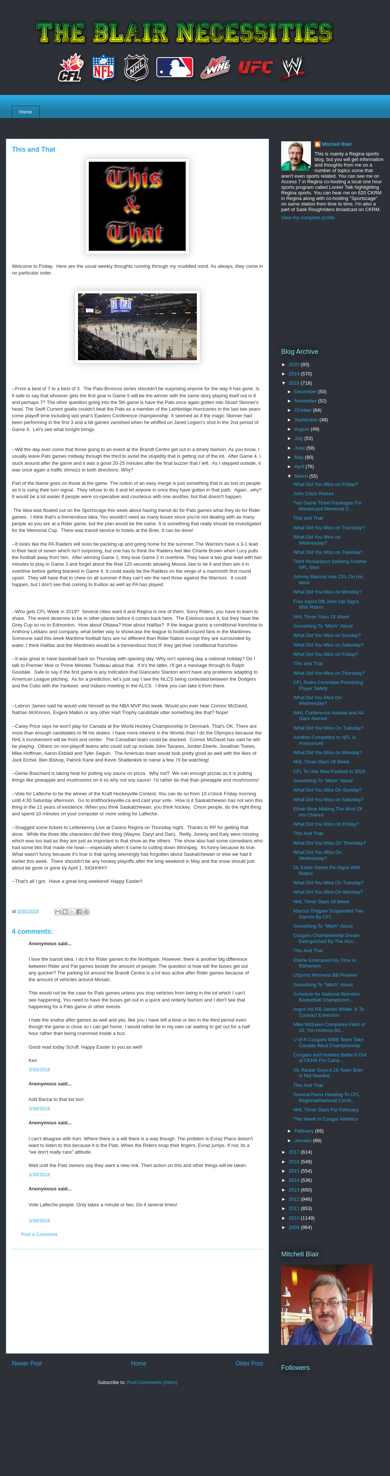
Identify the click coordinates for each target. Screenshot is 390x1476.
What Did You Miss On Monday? (328, 892)
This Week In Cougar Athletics (325, 1119)
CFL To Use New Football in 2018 (329, 771)
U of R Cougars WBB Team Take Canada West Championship (328, 1042)
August (303, 429)
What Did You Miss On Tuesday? (328, 728)
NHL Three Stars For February (325, 1109)
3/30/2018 (39, 1069)
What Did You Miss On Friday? (326, 824)
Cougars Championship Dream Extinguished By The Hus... (326, 938)
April (300, 466)
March (302, 476)
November (306, 401)
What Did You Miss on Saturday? (328, 645)
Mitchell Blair (337, 144)
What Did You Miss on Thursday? (328, 527)
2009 (295, 1227)
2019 (295, 374)
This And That (308, 833)
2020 (295, 364)
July (300, 438)
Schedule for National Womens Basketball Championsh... (326, 997)
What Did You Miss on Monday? (327, 592)
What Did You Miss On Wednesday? (317, 700)
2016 (295, 1161)
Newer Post (27, 1363)
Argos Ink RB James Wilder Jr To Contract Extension (328, 1012)
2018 (295, 383)
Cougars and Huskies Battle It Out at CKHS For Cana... (329, 1058)
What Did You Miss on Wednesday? (316, 540)
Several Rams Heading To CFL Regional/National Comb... (326, 1097)
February (305, 1131)
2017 (295, 1152)
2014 (295, 1180)
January (304, 1140)
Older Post (249, 1363)
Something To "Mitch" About (322, 626)
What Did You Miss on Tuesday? (328, 552)
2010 (295, 1218)
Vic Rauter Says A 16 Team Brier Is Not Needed (328, 1073)
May (300, 457)
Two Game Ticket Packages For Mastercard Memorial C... (327, 506)
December (306, 391)
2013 (295, 1190)
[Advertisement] (137, 1301)
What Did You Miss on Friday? (325, 484)
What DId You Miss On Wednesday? (317, 855)
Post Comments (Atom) (152, 1382)
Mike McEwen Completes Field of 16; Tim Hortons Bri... (329, 1027)
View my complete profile (308, 217)
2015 (295, 1171)
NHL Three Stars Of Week (321, 616)
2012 (295, 1199)
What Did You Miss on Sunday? (327, 635)
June (300, 448)
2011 (295, 1208)
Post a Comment (39, 1234)
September (307, 420)
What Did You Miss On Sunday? (327, 790)
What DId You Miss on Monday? (327, 752)
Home (25, 112)
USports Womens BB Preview (325, 975)
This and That (307, 518)
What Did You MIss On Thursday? (329, 843)
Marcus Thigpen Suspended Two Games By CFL (328, 914)
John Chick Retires (313, 493)
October (304, 410)
